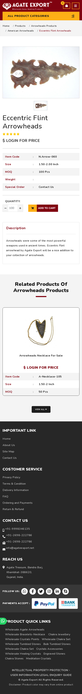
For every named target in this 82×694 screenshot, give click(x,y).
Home (6, 26)
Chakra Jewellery (59, 634)
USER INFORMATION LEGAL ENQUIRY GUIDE (41, 675)
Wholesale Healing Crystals (23, 654)
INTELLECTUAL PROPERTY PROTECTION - (41, 670)
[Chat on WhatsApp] (3, 621)
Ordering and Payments (18, 503)
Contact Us (46, 187)
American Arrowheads (21, 31)
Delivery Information (16, 490)
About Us (9, 445)
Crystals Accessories (49, 649)
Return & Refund (13, 509)
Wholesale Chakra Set (56, 639)
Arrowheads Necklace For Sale (41, 356)
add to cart (41, 208)
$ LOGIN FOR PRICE (21, 140)
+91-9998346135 (17, 529)
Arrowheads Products (44, 26)
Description (16, 228)
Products (20, 26)
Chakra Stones (14, 658)
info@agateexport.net (20, 548)
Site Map (8, 451)
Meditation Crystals (38, 658)
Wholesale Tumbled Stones (23, 644)
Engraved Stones (54, 654)
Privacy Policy (11, 477)
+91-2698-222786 (19, 535)
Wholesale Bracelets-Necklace (25, 634)
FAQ (5, 496)
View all (41, 409)
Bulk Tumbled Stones (57, 644)
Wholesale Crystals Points (22, 639)
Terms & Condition (14, 484)
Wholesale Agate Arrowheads (24, 629)
